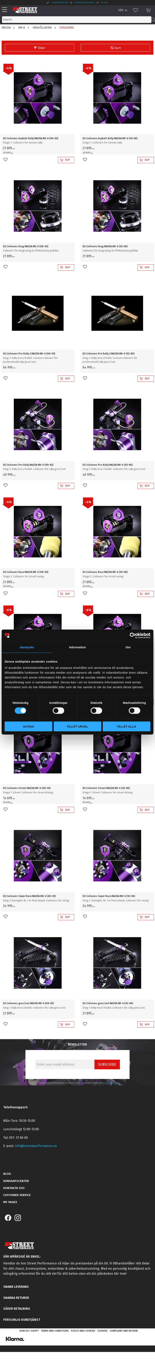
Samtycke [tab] (27, 647)
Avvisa (28, 726)
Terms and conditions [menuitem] (55, 1330)
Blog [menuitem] (7, 1174)
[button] (5, 9)
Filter (41, 48)
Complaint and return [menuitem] (124, 1330)
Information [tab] (77, 647)
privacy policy (110, 1083)
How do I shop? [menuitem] (29, 1330)
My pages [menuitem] (10, 1202)
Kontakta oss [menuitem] (14, 1188)
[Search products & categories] (76, 19)
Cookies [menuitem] (102, 1330)
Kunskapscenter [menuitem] (16, 1181)
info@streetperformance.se (36, 1146)
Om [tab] (128, 647)
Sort (117, 48)
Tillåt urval (77, 726)
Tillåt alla (126, 726)
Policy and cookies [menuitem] (83, 1330)
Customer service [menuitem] (17, 1195)
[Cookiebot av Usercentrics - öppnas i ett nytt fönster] (132, 635)
